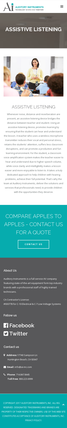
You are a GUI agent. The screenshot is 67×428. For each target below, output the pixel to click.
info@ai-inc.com (23, 367)
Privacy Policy (33, 420)
